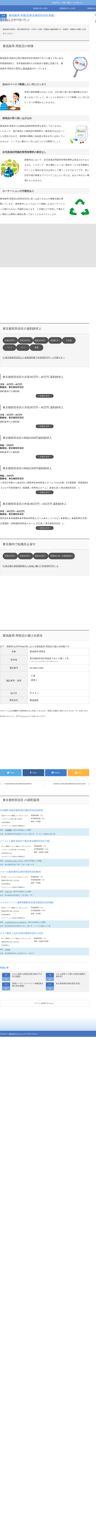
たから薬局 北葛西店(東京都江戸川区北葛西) (27, 975)
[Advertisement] (22, 245)
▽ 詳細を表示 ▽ (44, 396)
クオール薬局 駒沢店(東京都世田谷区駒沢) (20, 872)
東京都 (13, 19)
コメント (24, 716)
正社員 (69, 340)
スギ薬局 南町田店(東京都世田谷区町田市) (17, 784)
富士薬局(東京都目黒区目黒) (68, 983)
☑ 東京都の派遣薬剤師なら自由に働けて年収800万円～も (31, 566)
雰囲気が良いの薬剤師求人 (61, 556)
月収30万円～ (25, 340)
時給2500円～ (41, 340)
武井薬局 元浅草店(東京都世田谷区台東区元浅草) (69, 784)
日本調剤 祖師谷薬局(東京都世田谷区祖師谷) (21, 810)
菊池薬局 (26, 68)
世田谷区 (19, 19)
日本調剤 (8, 830)
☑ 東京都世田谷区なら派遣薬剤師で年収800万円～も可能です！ (34, 357)
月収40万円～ (10, 340)
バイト (23, 347)
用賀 (24, 19)
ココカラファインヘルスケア (15, 922)
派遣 (36, 347)
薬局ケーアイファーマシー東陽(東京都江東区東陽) (27, 984)
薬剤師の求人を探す (40, 8)
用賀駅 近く (55, 340)
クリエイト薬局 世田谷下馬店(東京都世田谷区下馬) (25, 841)
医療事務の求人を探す (67, 8)
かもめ (7, 949)
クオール (8, 891)
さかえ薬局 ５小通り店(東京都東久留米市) (71, 975)
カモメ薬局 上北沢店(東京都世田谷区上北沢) (21, 933)
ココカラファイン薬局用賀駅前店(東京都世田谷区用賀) (26, 902)
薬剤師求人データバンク (17, 1034)
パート (9, 347)
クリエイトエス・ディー (14, 861)
